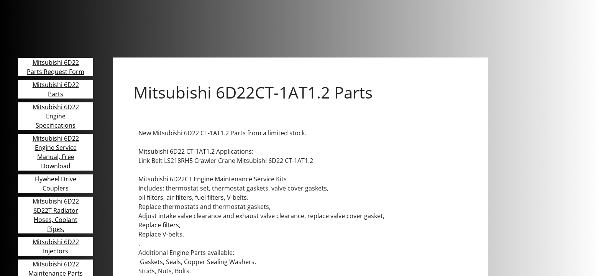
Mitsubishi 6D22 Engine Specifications (56, 116)
